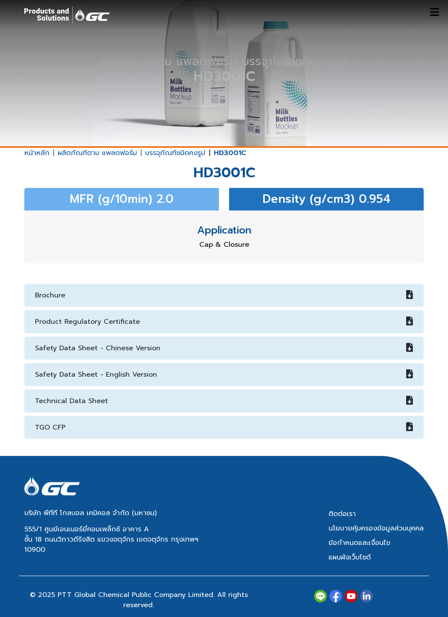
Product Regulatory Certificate (224, 322)
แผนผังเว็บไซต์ (350, 557)
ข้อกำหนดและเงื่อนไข (359, 543)
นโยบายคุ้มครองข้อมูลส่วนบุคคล (376, 528)
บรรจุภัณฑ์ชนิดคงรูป (175, 153)
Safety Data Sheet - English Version (224, 374)
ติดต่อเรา (342, 514)
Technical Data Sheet (224, 401)
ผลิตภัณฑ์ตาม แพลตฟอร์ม (97, 153)
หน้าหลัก (36, 153)
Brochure (224, 295)
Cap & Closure (224, 244)
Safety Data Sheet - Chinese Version (224, 348)
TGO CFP (224, 427)
